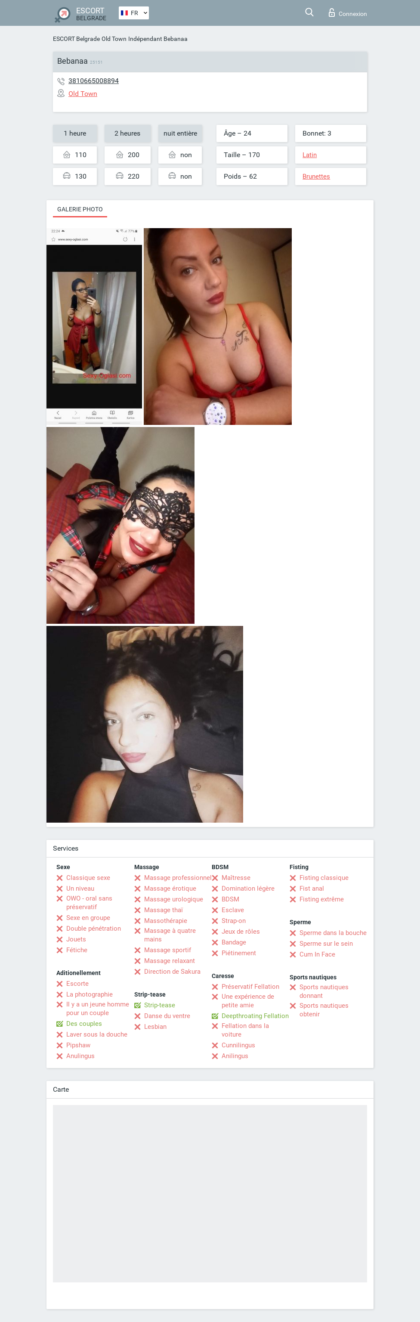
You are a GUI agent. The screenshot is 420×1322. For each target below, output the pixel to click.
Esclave (233, 910)
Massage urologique (173, 899)
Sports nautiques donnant (324, 991)
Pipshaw (78, 1045)
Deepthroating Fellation (255, 1016)
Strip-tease (159, 1005)
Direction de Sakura (172, 971)
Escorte (77, 984)
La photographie (89, 994)
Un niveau (80, 888)
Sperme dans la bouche (333, 933)
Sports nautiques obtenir (324, 1010)
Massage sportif (167, 950)
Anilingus (235, 1056)
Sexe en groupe (88, 918)
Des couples (84, 1024)
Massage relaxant (169, 961)
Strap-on (234, 921)
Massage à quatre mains (170, 935)
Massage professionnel (178, 878)
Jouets (76, 939)
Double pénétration (93, 928)
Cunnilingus (238, 1045)
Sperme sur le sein (326, 943)
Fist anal (312, 888)
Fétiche (76, 950)
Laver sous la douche (96, 1034)
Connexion (348, 12)
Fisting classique (324, 878)
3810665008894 (93, 81)
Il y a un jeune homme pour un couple (97, 1008)
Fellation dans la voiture (245, 1030)
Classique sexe (88, 878)
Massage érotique (170, 888)
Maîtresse (236, 878)
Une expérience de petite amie (248, 1001)
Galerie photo (80, 209)
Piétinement (239, 953)
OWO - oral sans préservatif (89, 903)
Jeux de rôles (241, 931)
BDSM (230, 899)
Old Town (114, 38)
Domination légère (248, 888)
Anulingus (80, 1056)
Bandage (234, 942)
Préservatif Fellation (250, 987)
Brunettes (316, 176)
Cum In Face (317, 954)
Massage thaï (163, 910)
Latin (310, 155)
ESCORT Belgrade (76, 38)
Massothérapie (165, 921)
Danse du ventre (167, 1016)
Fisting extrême (322, 899)
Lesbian (155, 1027)
